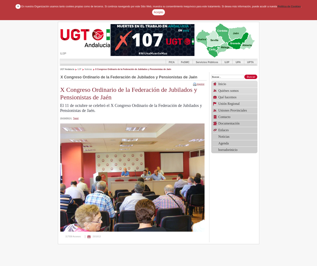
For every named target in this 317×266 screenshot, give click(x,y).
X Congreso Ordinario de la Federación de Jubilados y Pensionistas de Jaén (133, 69)
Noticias (88, 69)
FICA (172, 62)
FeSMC (185, 62)
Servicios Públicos (207, 62)
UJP (226, 62)
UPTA (250, 62)
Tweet (76, 118)
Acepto (158, 12)
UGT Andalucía (67, 69)
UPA (238, 62)
